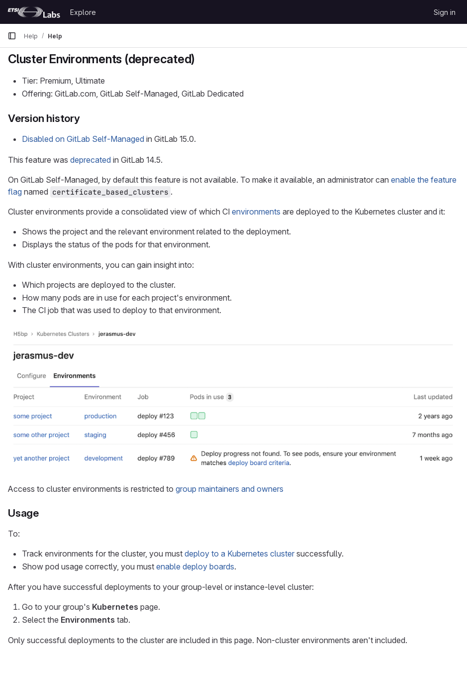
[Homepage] (33, 12)
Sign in (445, 12)
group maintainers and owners (229, 489)
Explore (83, 12)
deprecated (90, 160)
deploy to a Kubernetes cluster (239, 554)
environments (256, 212)
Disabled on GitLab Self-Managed (83, 139)
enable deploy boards (195, 566)
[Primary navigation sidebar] (12, 36)
